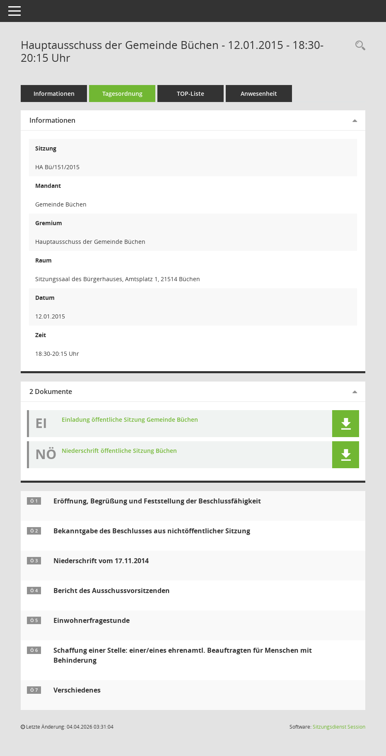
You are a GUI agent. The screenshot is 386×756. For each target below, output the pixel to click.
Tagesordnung (122, 93)
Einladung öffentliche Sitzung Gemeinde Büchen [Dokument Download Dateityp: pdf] (130, 419)
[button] (345, 423)
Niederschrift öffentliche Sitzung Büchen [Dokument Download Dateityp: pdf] (119, 451)
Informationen (54, 93)
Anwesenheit (259, 93)
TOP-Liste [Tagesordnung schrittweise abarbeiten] (190, 93)
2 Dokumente (50, 391)
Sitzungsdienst (339, 726)
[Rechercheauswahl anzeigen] (358, 46)
